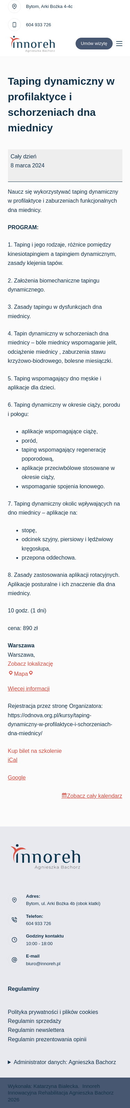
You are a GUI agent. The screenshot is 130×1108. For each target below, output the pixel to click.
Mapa (21, 674)
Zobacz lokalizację (30, 664)
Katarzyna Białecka (56, 1086)
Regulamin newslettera (36, 1030)
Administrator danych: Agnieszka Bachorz (65, 1062)
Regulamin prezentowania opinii (47, 1039)
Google (17, 778)
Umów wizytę (94, 43)
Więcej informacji (29, 689)
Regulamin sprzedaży (34, 1021)
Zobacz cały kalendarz (94, 796)
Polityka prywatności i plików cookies (53, 1012)
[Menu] (119, 43)
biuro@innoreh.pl (43, 963)
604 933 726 (38, 24)
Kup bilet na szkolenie (35, 751)
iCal (13, 760)
